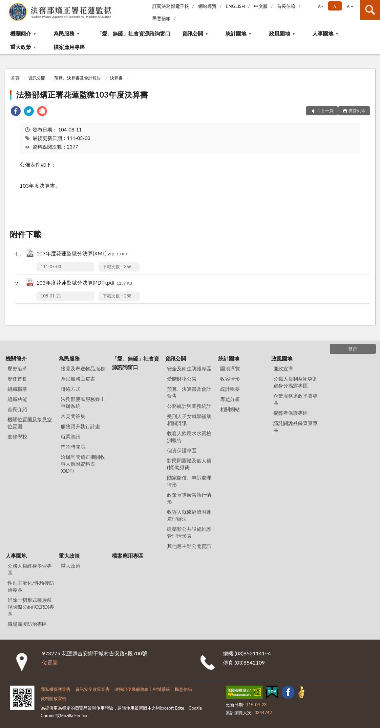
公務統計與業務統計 (189, 406)
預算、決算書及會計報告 (77, 78)
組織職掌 (17, 389)
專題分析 (230, 399)
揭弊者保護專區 (290, 413)
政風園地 (279, 33)
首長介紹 (17, 409)
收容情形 (230, 379)
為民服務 (63, 33)
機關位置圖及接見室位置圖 (30, 422)
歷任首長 (17, 379)
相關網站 (230, 409)
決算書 (116, 78)
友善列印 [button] (357, 110)
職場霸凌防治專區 (27, 624)
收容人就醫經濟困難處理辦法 (189, 515)
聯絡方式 (70, 389)
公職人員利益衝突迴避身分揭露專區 (295, 382)
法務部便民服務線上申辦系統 (83, 402)
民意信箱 (161, 18)
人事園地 (322, 33)
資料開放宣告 (53, 698)
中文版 (261, 6)
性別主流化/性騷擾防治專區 (31, 586)
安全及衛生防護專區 (189, 368)
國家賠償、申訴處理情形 (189, 481)
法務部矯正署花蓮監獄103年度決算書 (82, 94)
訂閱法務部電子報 (170, 6)
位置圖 (50, 662)
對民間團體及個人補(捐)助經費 (189, 464)
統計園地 (235, 33)
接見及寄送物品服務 (83, 368)
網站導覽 (207, 6)
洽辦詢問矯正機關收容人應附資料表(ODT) (83, 464)
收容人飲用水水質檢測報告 (189, 436)
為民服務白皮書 (78, 379)
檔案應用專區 (69, 47)
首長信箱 (286, 6)
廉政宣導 (283, 368)
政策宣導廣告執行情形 (189, 498)
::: (5, 5)
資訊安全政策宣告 (92, 689)
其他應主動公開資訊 (189, 546)
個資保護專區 (182, 450)
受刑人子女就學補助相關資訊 (189, 419)
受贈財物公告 (182, 379)
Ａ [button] (334, 6)
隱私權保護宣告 (56, 689)
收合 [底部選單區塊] (352, 348)
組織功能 (17, 399)
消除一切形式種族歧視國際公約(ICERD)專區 (31, 607)
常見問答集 (73, 416)
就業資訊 (70, 436)
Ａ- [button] (320, 6)
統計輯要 (230, 389)
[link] (16, 112)
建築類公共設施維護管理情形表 (189, 532)
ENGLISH (235, 6)
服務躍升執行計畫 (80, 426)
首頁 (15, 78)
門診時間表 (73, 447)
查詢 (370, 10)
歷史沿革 (17, 368)
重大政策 (20, 47)
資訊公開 (192, 33)
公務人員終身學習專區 (30, 569)
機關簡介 (20, 33)
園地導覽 (230, 368)
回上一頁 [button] (324, 110)
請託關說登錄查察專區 (295, 426)
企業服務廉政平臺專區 (295, 399)
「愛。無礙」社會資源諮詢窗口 (133, 33)
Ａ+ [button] (349, 6)
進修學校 (17, 436)
